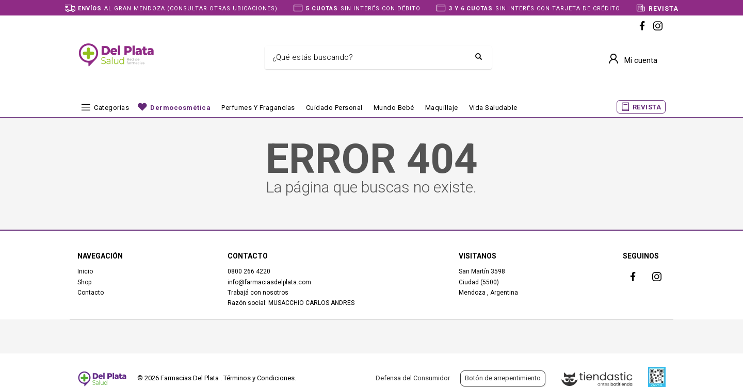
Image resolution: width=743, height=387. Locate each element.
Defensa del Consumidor (413, 378)
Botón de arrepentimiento (503, 378)
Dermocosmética (180, 107)
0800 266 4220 (249, 271)
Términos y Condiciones (259, 378)
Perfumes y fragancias (258, 107)
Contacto (90, 292)
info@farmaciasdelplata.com (269, 282)
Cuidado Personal (334, 107)
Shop (84, 282)
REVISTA (647, 107)
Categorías (111, 107)
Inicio (85, 271)
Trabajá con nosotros (258, 292)
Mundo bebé (394, 107)
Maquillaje (441, 107)
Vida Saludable (493, 107)
